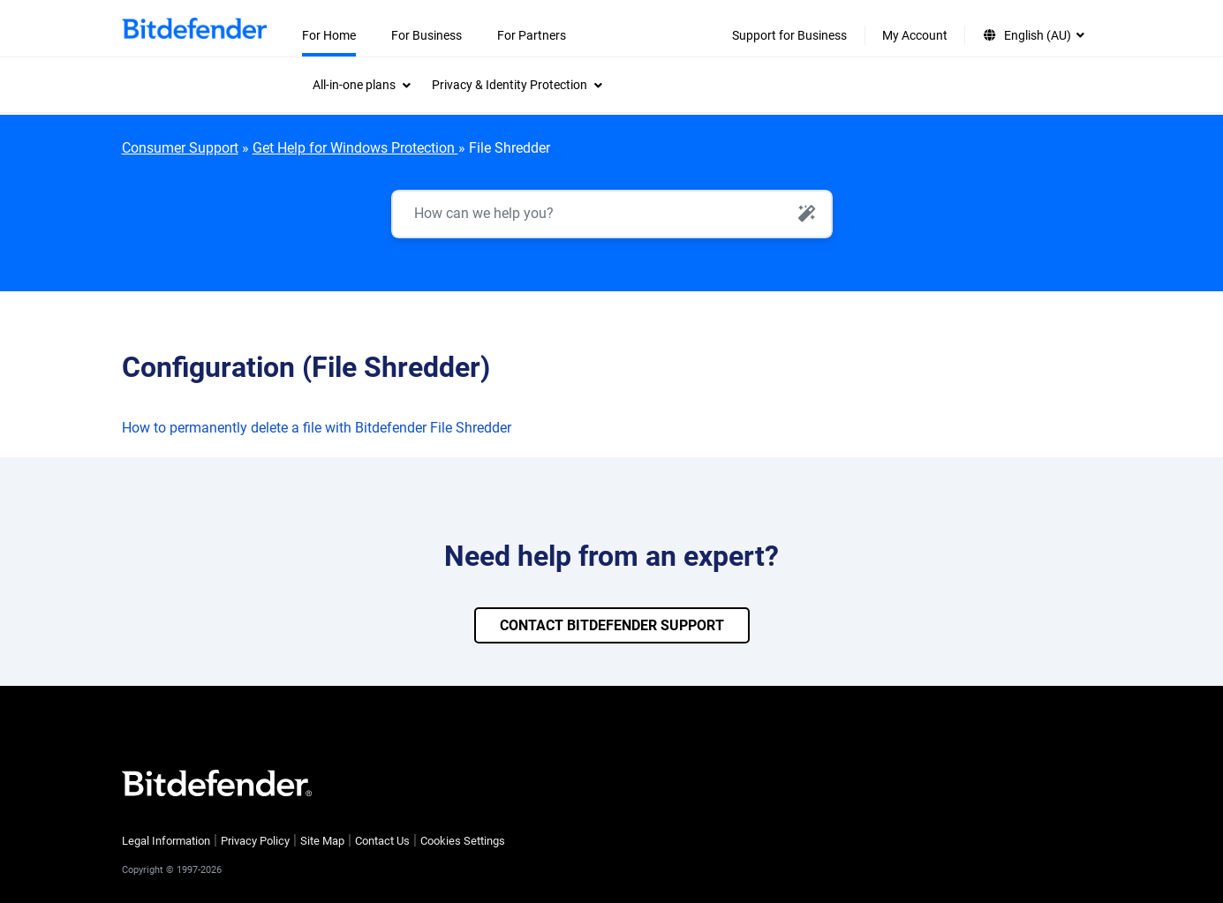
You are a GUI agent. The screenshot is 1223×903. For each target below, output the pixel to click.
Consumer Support (180, 147)
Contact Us (382, 840)
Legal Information (166, 840)
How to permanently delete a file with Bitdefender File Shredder (316, 427)
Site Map (322, 840)
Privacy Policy (255, 840)
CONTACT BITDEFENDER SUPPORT (612, 625)
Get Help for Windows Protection (355, 147)
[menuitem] (361, 84)
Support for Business (789, 35)
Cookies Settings (462, 840)
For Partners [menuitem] (531, 35)
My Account (914, 35)
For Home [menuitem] (329, 35)
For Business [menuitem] (426, 35)
